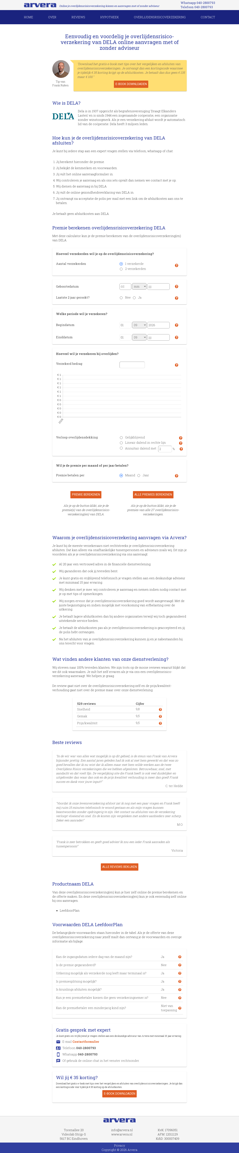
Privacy (119, 1145)
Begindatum (65, 325)
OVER (52, 17)
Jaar (146, 475)
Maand (130, 475)
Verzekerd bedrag (69, 364)
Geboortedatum (67, 286)
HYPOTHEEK (109, 17)
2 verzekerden (135, 269)
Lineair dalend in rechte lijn (145, 442)
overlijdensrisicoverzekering (160, 17)
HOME (28, 17)
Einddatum (64, 337)
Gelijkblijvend (135, 437)
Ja (140, 297)
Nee (128, 297)
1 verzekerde (134, 264)
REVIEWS (78, 17)
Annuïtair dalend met (140, 448)
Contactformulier (85, 1042)
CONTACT (208, 17)
